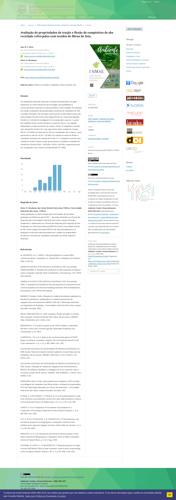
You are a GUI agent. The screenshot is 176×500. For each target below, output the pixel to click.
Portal (92, 17)
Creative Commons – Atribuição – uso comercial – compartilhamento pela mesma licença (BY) (103, 217)
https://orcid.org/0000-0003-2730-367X (39, 69)
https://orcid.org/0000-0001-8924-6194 (39, 56)
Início (22, 25)
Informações (56, 17)
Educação (129, 49)
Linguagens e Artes (133, 56)
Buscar (152, 17)
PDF (93, 96)
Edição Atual (23, 17)
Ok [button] (169, 495)
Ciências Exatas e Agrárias (98, 138)
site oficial (105, 233)
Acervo (31, 25)
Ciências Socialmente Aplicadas (138, 67)
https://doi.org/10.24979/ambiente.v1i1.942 (42, 77)
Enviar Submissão (134, 29)
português (130, 170)
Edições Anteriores (39, 17)
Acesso (156, 2)
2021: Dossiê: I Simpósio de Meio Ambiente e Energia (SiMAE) (59, 25)
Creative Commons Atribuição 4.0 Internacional (64, 477)
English (129, 167)
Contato (82, 17)
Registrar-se (146, 2)
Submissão (71, 17)
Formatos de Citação (97, 271)
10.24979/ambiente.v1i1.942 (98, 256)
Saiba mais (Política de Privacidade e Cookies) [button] (45, 496)
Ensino (128, 71)
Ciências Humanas (133, 53)
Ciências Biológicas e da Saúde (137, 60)
